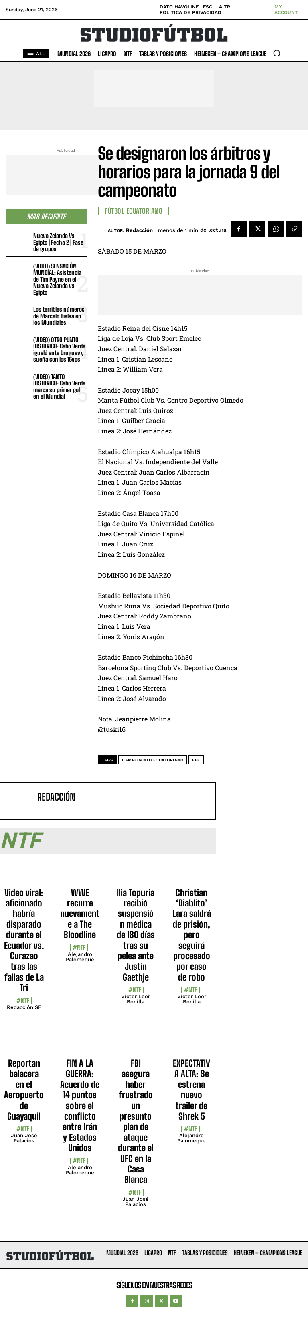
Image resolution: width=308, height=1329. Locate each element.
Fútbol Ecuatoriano (133, 211)
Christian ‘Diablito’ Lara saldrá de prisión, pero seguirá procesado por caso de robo (191, 935)
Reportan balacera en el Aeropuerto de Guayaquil (24, 1090)
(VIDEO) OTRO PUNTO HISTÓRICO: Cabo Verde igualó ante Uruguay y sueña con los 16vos (59, 349)
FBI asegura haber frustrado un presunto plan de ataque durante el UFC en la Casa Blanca (136, 1121)
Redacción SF (24, 1007)
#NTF (22, 1000)
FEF (196, 760)
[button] (277, 53)
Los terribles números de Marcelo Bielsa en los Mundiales (59, 316)
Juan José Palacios (24, 1138)
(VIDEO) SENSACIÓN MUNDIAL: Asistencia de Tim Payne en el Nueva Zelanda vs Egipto (57, 279)
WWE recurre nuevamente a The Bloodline (79, 913)
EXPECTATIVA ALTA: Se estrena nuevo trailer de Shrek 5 (191, 1090)
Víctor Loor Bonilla (135, 999)
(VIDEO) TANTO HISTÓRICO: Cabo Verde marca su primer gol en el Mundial (59, 386)
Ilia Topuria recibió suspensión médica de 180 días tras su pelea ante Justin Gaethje (136, 935)
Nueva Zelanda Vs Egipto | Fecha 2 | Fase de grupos (58, 242)
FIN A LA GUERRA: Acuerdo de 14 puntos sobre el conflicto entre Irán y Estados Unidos (79, 1105)
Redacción (139, 230)
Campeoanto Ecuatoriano (152, 760)
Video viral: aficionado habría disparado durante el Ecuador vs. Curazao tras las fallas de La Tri (24, 940)
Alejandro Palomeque (80, 957)
